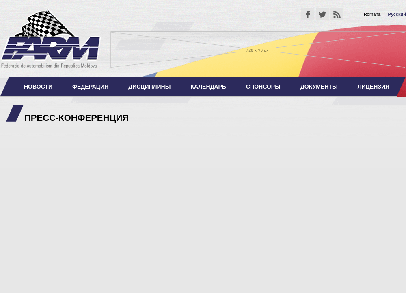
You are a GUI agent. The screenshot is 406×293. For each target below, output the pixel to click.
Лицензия (373, 86)
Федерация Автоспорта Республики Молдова (51, 38)
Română (372, 14)
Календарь (208, 86)
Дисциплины (149, 86)
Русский (397, 14)
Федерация (90, 86)
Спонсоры (263, 86)
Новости (38, 86)
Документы (319, 86)
